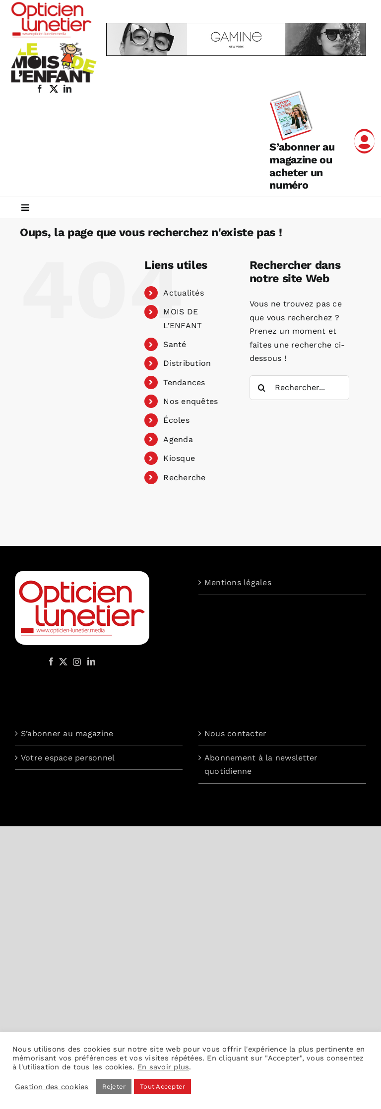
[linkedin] (67, 89)
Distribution (187, 363)
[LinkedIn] (91, 661)
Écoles (176, 420)
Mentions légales (237, 582)
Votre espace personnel (68, 757)
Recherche (184, 477)
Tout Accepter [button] (162, 1086)
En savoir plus (163, 1066)
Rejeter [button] (114, 1086)
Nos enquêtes (190, 401)
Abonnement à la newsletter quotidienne (261, 764)
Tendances (184, 382)
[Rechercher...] (299, 387)
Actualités (183, 293)
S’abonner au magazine (67, 733)
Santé (174, 344)
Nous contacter (235, 733)
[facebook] (40, 89)
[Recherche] (262, 387)
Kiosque (179, 458)
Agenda (177, 439)
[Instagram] (75, 661)
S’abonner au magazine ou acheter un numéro (301, 166)
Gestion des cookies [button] (52, 1086)
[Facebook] (51, 661)
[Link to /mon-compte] (364, 141)
